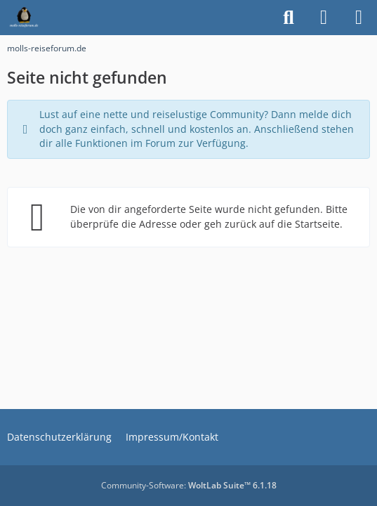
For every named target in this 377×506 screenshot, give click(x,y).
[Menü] (359, 18)
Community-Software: (189, 485)
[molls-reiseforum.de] (24, 18)
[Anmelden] (324, 17)
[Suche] (289, 18)
